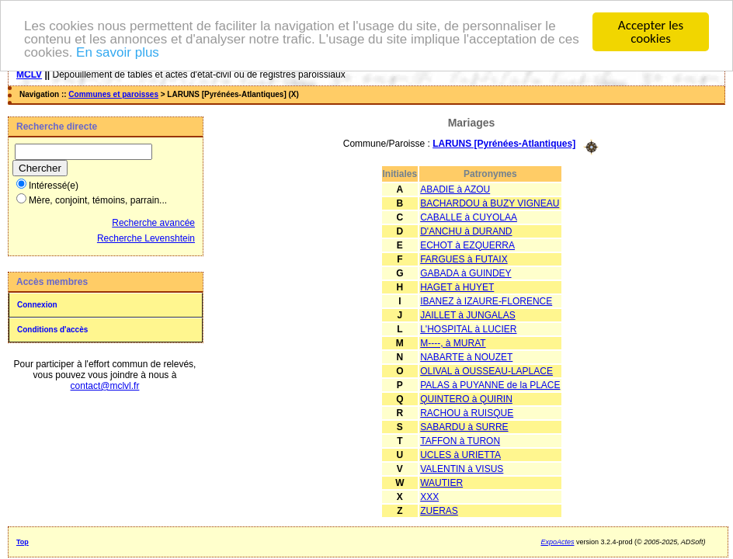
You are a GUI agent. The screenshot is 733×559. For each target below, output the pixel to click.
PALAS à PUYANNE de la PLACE (490, 384)
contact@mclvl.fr (105, 385)
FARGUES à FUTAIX (463, 258)
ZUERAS (439, 510)
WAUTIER (441, 482)
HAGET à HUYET (457, 286)
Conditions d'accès (52, 329)
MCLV (29, 74)
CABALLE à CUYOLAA (468, 216)
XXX (429, 496)
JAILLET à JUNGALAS (468, 314)
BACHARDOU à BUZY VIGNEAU (489, 202)
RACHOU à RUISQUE (466, 412)
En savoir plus (117, 51)
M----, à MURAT (452, 342)
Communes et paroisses (113, 94)
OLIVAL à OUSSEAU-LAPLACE (486, 370)
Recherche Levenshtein (146, 238)
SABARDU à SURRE (464, 426)
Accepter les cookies (650, 32)
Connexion (37, 304)
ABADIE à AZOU (455, 188)
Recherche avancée (153, 222)
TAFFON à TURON (460, 440)
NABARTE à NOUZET (466, 356)
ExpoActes (557, 541)
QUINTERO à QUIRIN (466, 398)
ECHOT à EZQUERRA (467, 244)
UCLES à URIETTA (460, 454)
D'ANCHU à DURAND (466, 230)
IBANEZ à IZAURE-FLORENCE (486, 300)
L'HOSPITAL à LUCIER (468, 328)
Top (22, 541)
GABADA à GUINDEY (465, 272)
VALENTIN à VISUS (461, 468)
